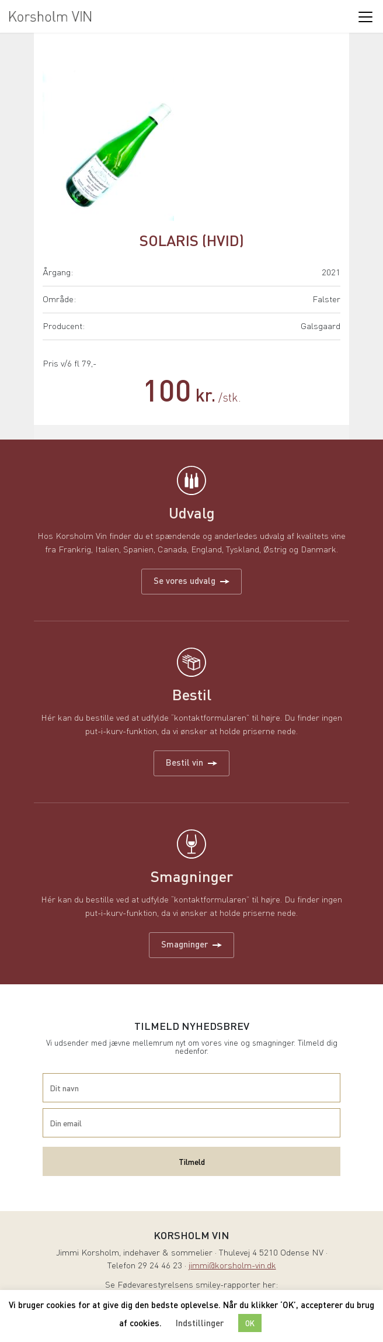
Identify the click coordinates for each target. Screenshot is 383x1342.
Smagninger (191, 944)
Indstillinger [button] (200, 1323)
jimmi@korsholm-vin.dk (232, 1266)
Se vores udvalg (191, 580)
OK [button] (250, 1323)
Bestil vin (191, 762)
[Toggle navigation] (365, 16)
